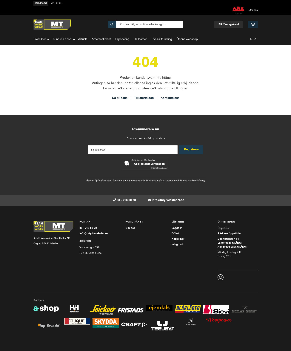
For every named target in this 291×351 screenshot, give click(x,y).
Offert (175, 233)
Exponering (122, 39)
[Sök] (145, 24)
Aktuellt (82, 39)
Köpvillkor (178, 239)
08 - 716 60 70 (126, 200)
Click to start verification (149, 164)
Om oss (253, 10)
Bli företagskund (228, 24)
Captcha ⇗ (159, 168)
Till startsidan (144, 98)
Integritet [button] (177, 244)
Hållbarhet (140, 39)
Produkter (41, 39)
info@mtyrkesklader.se (168, 200)
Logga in (177, 228)
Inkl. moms (41, 3)
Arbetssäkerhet (101, 39)
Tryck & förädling (161, 39)
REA (253, 39)
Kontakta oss (170, 98)
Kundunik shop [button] (64, 39)
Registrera (191, 149)
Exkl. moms (56, 3)
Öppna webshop (187, 39)
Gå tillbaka (119, 98)
